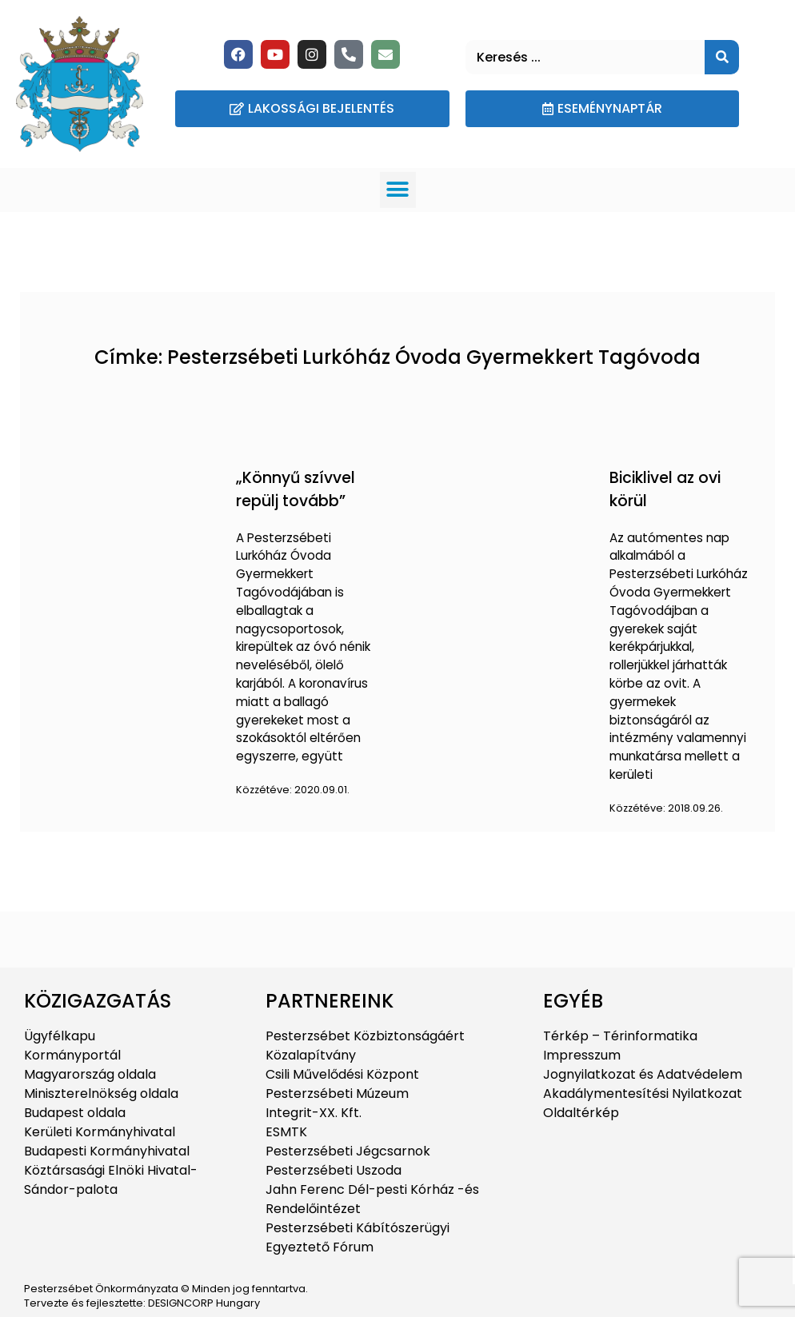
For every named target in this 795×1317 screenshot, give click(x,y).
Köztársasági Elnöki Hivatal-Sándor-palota (111, 1180)
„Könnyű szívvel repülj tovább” (295, 489)
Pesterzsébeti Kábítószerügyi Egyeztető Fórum (357, 1237)
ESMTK (286, 1132)
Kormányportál (72, 1055)
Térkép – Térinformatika (620, 1036)
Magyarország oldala (90, 1074)
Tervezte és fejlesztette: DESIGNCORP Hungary (142, 1303)
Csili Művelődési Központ (342, 1074)
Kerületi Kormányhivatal (99, 1132)
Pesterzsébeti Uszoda (333, 1170)
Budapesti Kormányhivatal (107, 1151)
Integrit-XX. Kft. (314, 1112)
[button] (398, 190)
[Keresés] (722, 57)
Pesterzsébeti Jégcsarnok (348, 1151)
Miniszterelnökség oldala (101, 1093)
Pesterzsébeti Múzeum (337, 1093)
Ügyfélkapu (59, 1036)
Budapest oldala (75, 1112)
